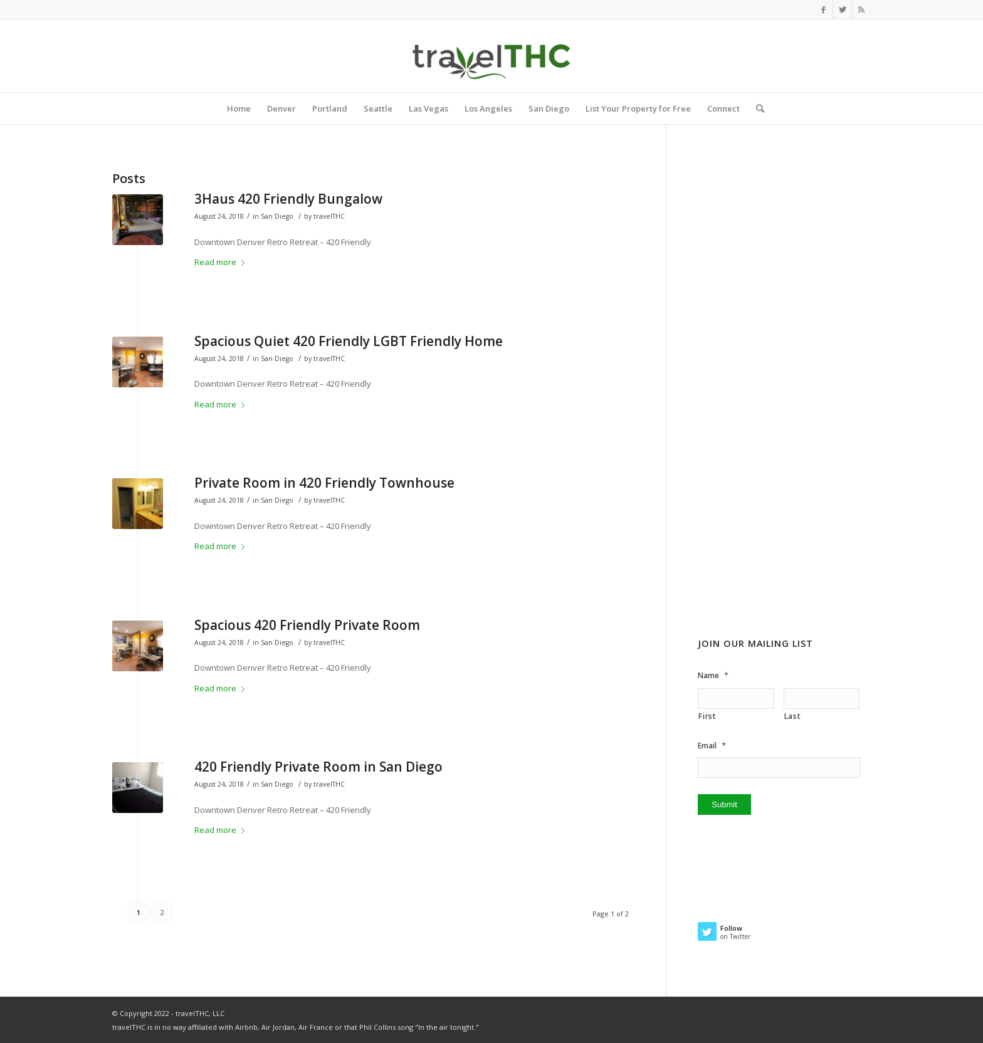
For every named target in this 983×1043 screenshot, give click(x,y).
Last (792, 716)
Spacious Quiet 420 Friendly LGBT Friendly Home (348, 341)
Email (712, 745)
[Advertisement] (784, 413)
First (707, 716)
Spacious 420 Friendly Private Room (307, 625)
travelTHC (329, 216)
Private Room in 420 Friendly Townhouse (324, 482)
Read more (222, 262)
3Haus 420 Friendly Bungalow (288, 198)
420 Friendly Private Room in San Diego (318, 766)
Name (713, 675)
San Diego (277, 216)
